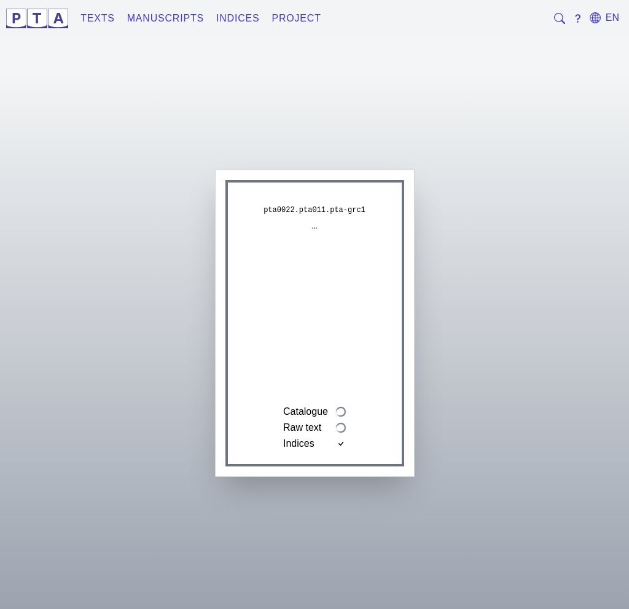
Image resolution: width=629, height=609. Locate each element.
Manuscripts (165, 18)
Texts (97, 18)
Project (296, 18)
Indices (238, 18)
